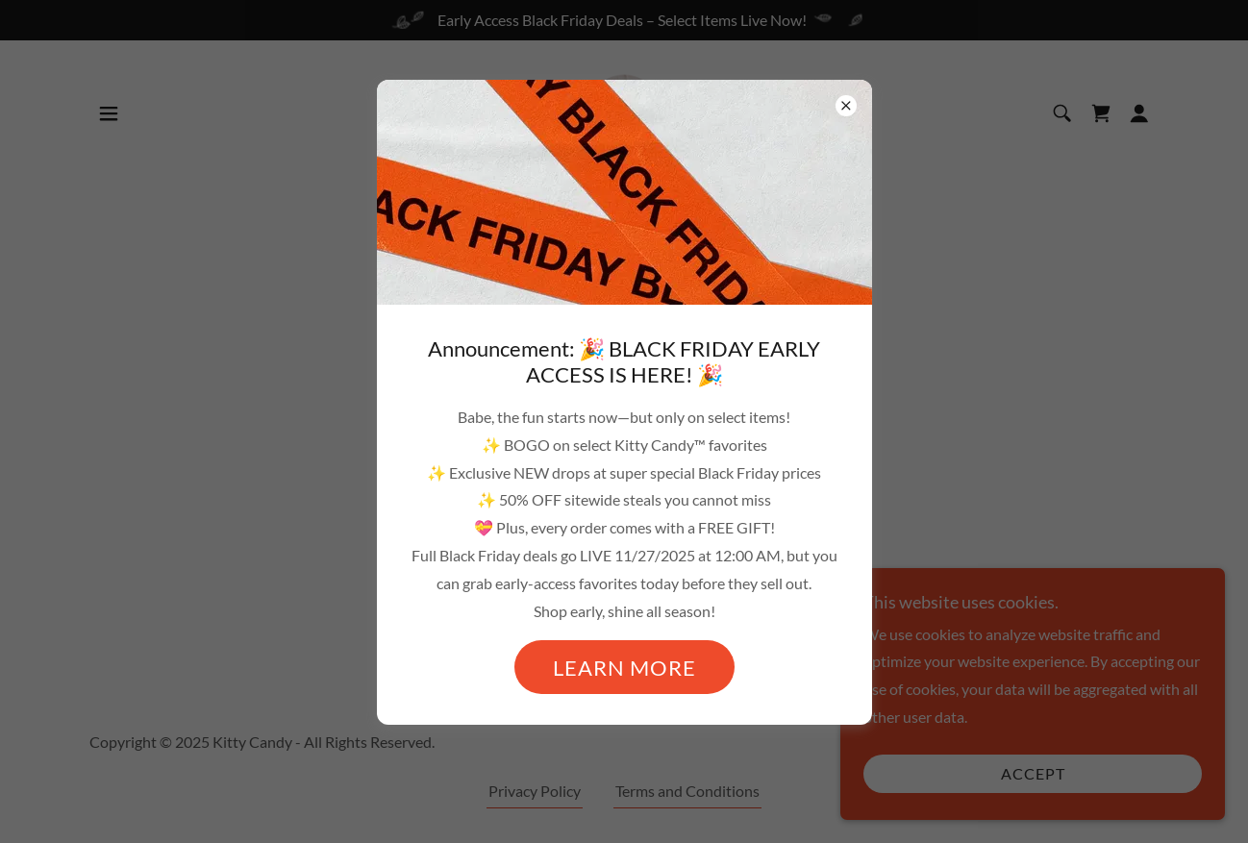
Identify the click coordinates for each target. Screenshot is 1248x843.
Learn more (624, 668)
